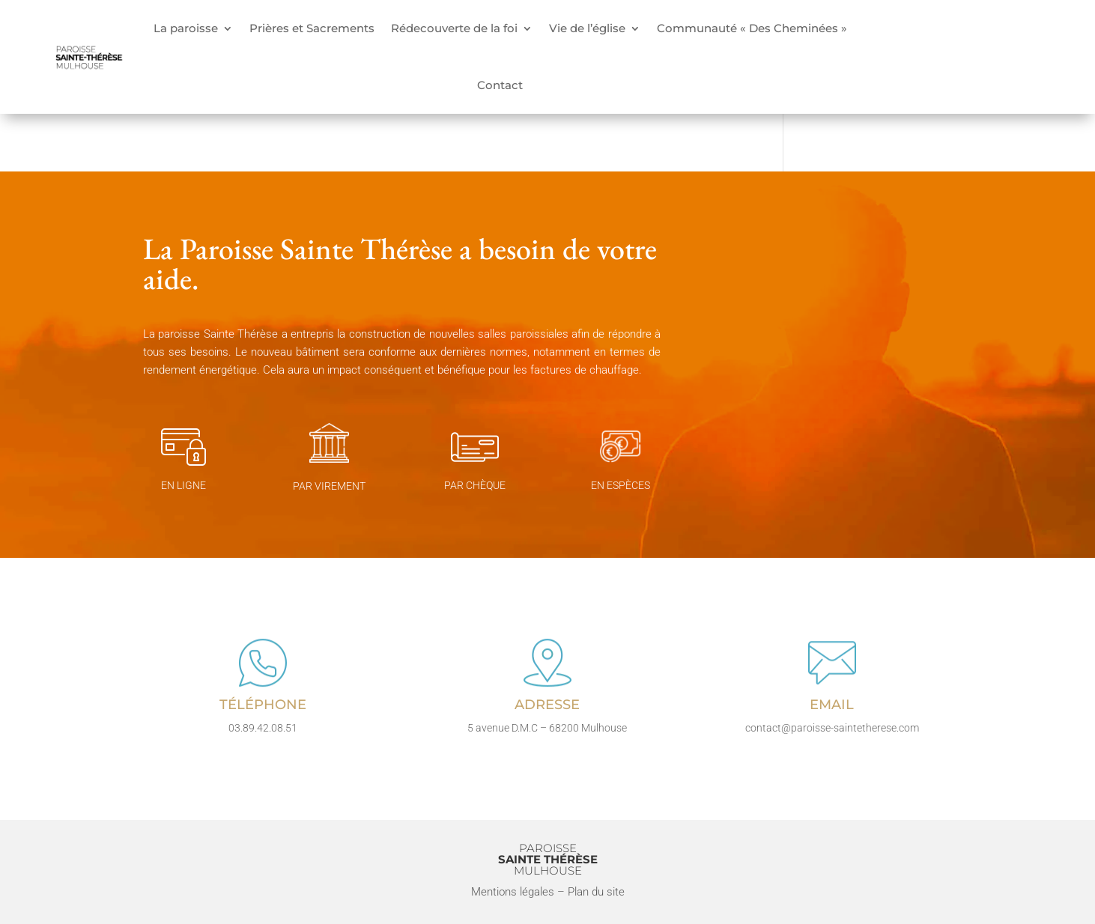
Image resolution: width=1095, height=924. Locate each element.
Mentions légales (512, 892)
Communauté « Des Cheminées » (752, 28)
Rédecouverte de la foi (454, 28)
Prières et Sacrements (311, 28)
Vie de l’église (587, 28)
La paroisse (186, 28)
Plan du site (596, 892)
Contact (500, 85)
